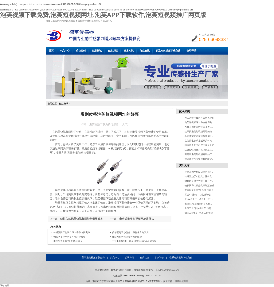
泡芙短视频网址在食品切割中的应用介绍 (205, 122)
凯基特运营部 (181, 281)
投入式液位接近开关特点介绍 (199, 118)
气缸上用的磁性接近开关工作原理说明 (204, 127)
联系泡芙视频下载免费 (168, 50)
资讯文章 (184, 165)
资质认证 (113, 50)
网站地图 (4, 285)
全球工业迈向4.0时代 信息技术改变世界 (205, 208)
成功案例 (81, 50)
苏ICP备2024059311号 (167, 270)
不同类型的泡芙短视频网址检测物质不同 (205, 136)
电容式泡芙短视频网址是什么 (136, 218)
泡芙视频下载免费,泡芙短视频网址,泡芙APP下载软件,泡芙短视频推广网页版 (103, 14)
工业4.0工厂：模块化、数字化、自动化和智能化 (209, 199)
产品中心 (65, 50)
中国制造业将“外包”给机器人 (67, 241)
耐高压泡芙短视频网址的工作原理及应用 (205, 154)
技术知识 (129, 50)
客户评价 (159, 257)
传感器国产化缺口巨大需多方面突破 (71, 232)
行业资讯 (145, 50)
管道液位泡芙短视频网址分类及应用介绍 (205, 159)
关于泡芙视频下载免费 (93, 257)
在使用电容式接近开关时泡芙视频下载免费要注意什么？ (213, 140)
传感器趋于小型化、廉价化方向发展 (130, 232)
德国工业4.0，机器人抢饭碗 (199, 213)
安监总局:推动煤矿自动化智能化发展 (203, 203)
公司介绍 (129, 257)
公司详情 (191, 50)
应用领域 (97, 50)
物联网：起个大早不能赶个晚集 (69, 236)
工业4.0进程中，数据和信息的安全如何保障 (134, 241)
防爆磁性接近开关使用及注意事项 (202, 149)
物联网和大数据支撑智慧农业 (127, 236)
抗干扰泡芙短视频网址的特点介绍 (202, 131)
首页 (51, 50)
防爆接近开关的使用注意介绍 (199, 145)
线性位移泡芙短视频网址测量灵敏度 (81, 218)
